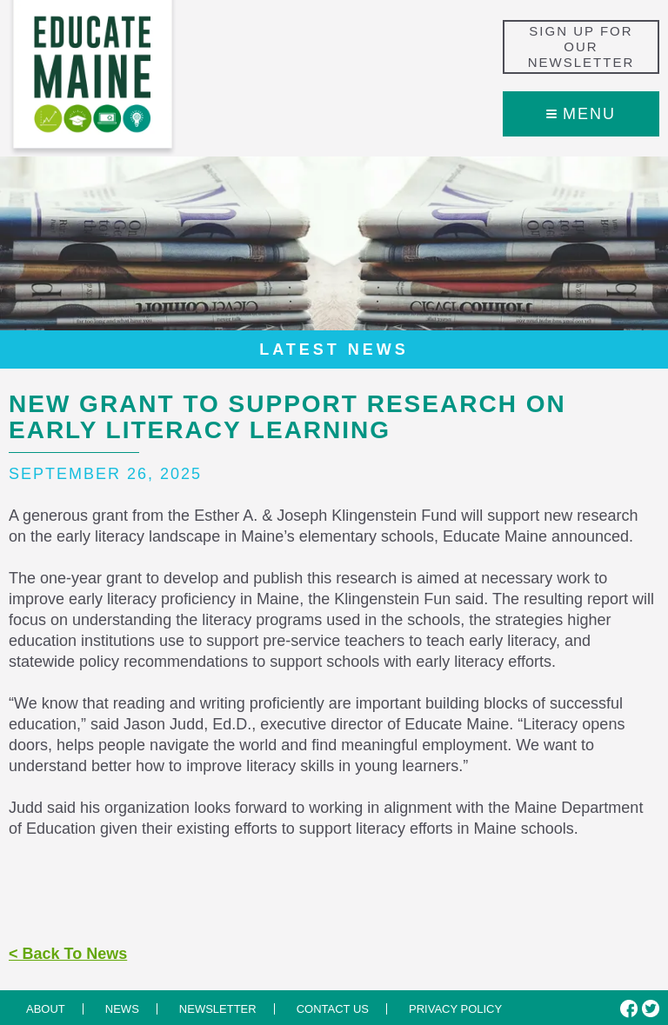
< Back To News (68, 953)
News (122, 1009)
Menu (581, 114)
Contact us (333, 1009)
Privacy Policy (455, 1009)
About (45, 1009)
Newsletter (218, 1009)
